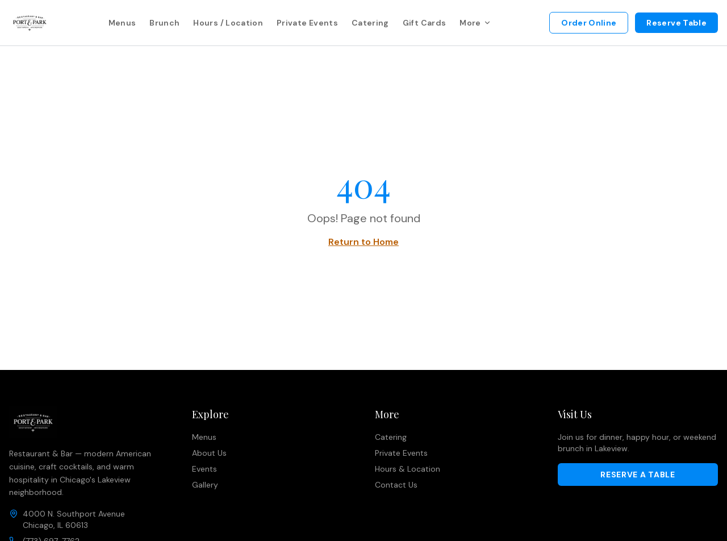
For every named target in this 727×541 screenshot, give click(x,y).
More (475, 23)
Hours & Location (407, 469)
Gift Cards (424, 23)
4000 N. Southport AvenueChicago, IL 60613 (74, 519)
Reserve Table (676, 23)
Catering (370, 23)
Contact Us (396, 485)
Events (204, 469)
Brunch (164, 23)
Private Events (307, 23)
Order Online (588, 23)
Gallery (205, 485)
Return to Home (363, 242)
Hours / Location (228, 23)
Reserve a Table (637, 474)
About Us (209, 453)
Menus (122, 23)
